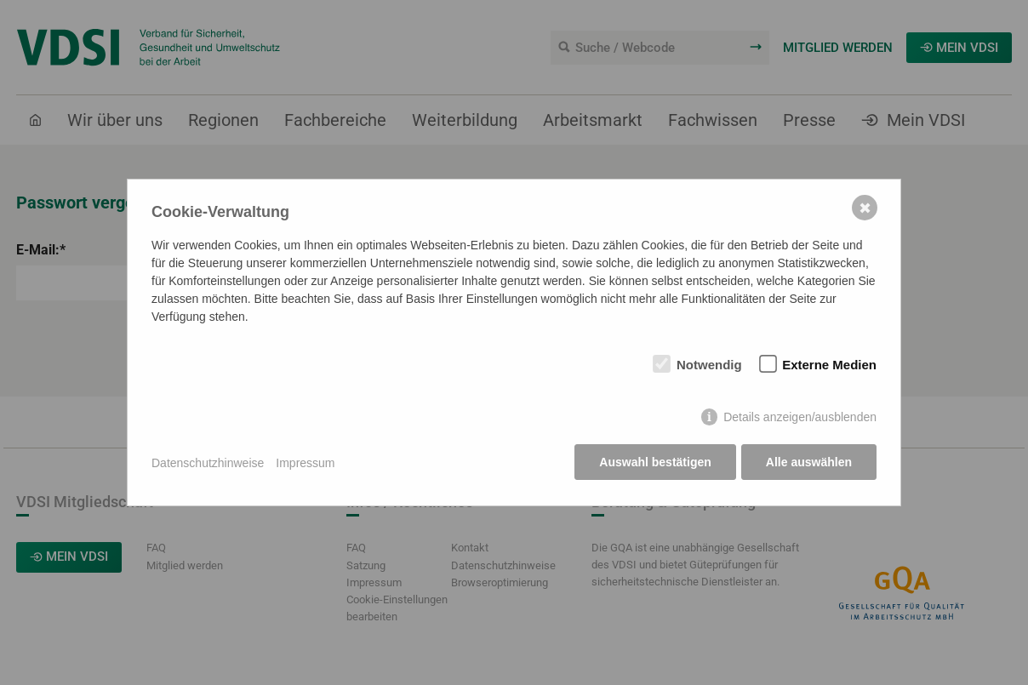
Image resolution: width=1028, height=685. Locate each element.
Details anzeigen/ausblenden (800, 418)
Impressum (305, 463)
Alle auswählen (809, 463)
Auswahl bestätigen (654, 463)
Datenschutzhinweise (207, 463)
